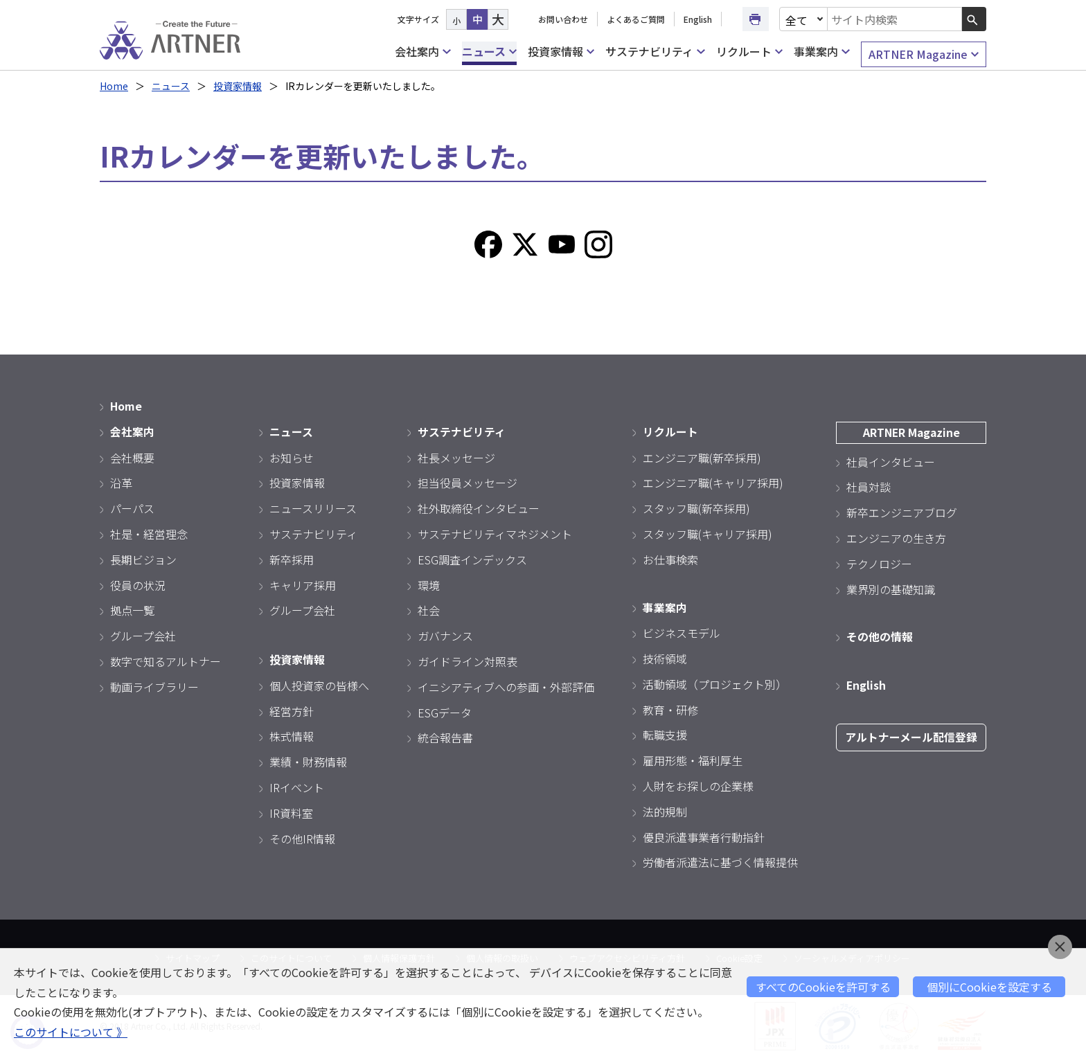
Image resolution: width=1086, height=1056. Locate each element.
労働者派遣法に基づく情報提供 (720, 860)
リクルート (749, 52)
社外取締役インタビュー (479, 507)
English (698, 19)
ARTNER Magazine (924, 54)
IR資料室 (291, 811)
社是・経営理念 (149, 533)
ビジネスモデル (681, 631)
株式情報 (291, 734)
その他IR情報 (302, 836)
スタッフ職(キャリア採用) (707, 533)
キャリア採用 (302, 583)
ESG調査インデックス (472, 558)
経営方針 (291, 709)
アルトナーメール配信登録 (911, 735)
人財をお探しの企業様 (698, 784)
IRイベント (296, 786)
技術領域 (665, 657)
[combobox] (895, 19)
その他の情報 (879, 635)
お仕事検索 (670, 558)
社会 (429, 609)
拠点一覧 (132, 609)
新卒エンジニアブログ (901, 511)
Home (114, 86)
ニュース (489, 52)
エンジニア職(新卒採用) (702, 456)
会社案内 (422, 52)
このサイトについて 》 (70, 1031)
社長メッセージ (456, 456)
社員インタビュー (890, 460)
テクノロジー (879, 562)
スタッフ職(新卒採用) (696, 507)
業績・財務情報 (308, 760)
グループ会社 (143, 635)
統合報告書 (445, 736)
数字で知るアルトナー (165, 660)
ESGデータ (445, 711)
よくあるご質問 (636, 19)
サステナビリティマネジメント (495, 533)
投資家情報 (561, 52)
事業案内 (821, 52)
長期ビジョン (143, 558)
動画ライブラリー (154, 685)
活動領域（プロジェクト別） (715, 682)
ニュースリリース (313, 507)
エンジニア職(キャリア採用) (713, 482)
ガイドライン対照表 (467, 660)
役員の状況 (138, 583)
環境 (429, 583)
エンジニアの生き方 (896, 537)
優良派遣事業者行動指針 (704, 835)
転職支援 (665, 733)
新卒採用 (291, 558)
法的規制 (665, 810)
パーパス (132, 507)
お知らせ (291, 456)
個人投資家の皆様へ (319, 684)
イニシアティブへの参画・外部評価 (506, 685)
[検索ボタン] (974, 19)
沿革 (121, 482)
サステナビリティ (654, 52)
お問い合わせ (563, 19)
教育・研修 (670, 707)
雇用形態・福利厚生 (692, 759)
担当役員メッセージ (467, 482)
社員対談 (868, 486)
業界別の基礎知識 (890, 588)
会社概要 (132, 456)
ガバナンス (445, 635)
